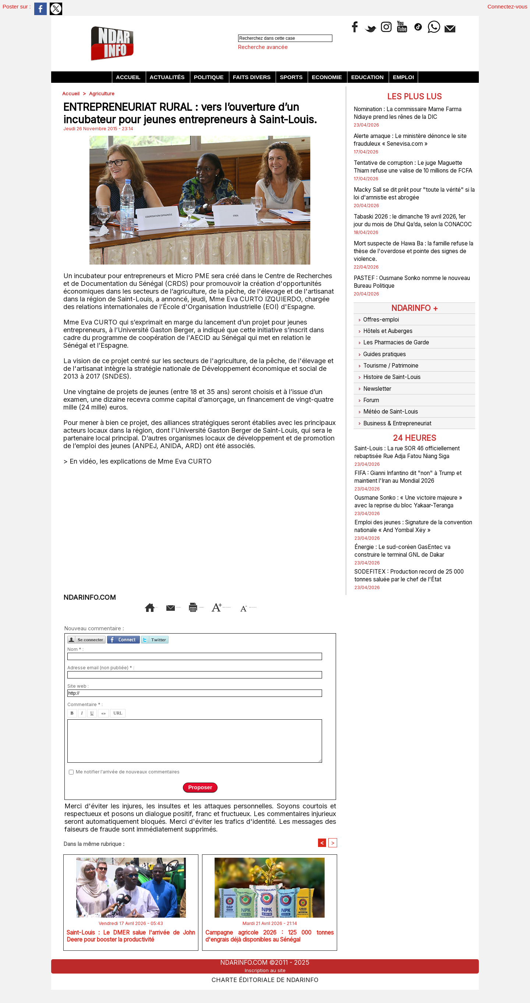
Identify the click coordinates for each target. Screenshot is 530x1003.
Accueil (129, 77)
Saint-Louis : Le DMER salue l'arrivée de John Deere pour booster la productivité (131, 949)
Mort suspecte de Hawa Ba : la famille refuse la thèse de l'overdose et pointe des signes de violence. (412, 266)
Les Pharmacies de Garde (396, 352)
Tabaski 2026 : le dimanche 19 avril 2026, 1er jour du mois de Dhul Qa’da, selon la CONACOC (411, 231)
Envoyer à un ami (139, 606)
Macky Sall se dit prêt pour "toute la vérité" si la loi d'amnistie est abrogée (411, 201)
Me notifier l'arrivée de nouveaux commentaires (128, 782)
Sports (292, 77)
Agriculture (102, 93)
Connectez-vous (507, 6)
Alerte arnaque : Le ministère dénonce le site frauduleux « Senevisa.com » (411, 139)
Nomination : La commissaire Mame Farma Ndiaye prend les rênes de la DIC (414, 112)
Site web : (78, 696)
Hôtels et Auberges (386, 343)
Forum (367, 398)
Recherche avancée (263, 47)
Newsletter (374, 389)
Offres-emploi (378, 333)
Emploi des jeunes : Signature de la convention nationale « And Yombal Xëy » (408, 545)
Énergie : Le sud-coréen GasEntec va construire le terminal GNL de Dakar (410, 573)
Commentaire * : (85, 715)
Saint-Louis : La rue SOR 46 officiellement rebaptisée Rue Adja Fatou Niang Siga (406, 448)
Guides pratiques (383, 361)
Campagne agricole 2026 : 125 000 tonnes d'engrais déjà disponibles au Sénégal (269, 951)
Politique (209, 77)
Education (368, 77)
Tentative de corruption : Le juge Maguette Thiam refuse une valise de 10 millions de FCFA (414, 170)
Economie (327, 77)
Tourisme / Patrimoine (390, 370)
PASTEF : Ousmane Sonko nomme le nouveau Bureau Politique (410, 297)
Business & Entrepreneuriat (398, 416)
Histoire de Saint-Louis (391, 379)
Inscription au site (265, 982)
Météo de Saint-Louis (389, 407)
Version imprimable (215, 606)
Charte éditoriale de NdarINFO (265, 990)
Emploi (403, 77)
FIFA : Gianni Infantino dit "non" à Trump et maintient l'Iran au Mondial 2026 (409, 480)
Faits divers (252, 77)
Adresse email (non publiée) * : (100, 678)
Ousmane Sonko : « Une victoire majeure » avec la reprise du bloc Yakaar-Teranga (404, 512)
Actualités (168, 77)
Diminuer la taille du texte (211, 617)
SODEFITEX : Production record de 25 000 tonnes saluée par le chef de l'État (413, 598)
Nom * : (75, 660)
